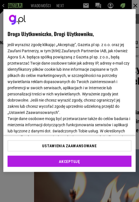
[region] (69, 90)
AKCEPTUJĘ (69, 161)
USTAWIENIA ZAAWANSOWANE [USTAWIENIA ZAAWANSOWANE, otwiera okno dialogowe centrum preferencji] (69, 145)
